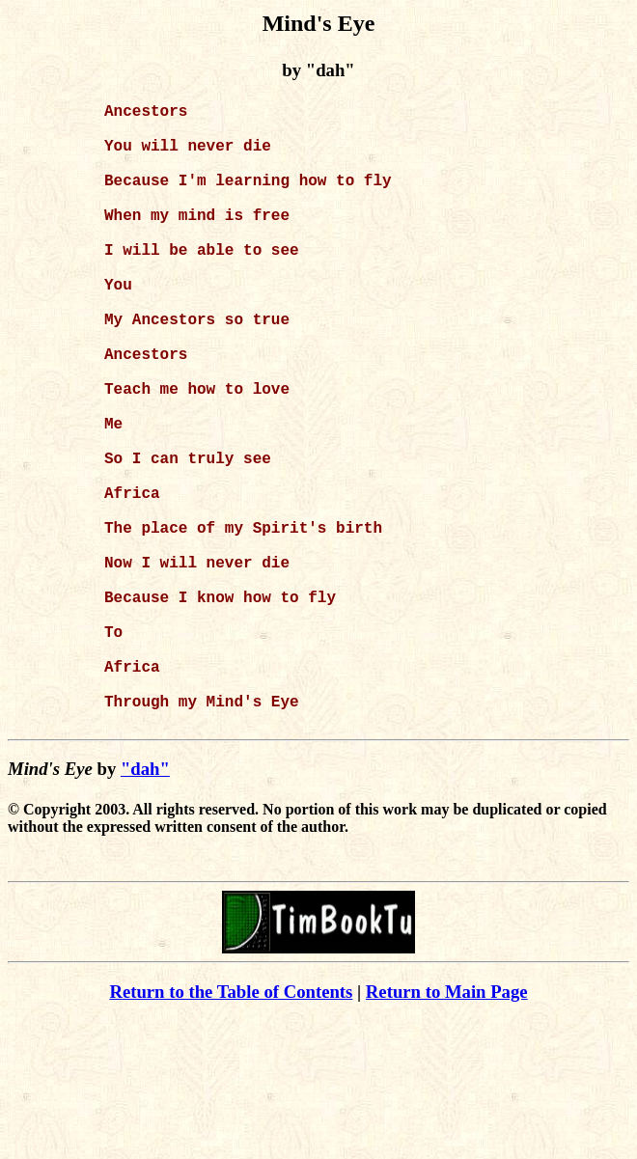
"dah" (145, 907)
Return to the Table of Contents (230, 1130)
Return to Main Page (447, 1130)
